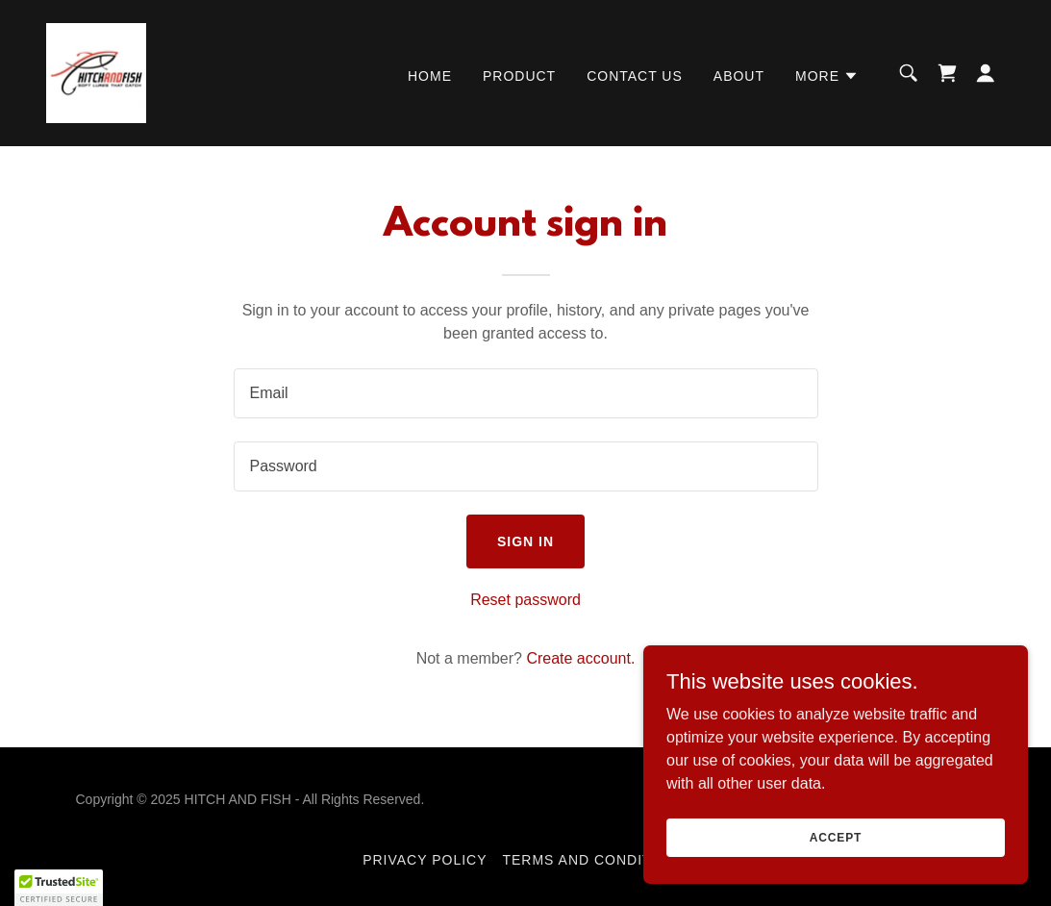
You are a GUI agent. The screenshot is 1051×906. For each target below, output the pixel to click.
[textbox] (526, 393)
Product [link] (519, 76)
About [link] (738, 76)
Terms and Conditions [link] (595, 860)
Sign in (525, 541)
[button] (827, 76)
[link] (96, 71)
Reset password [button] (525, 599)
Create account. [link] (580, 658)
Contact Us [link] (635, 76)
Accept (836, 836)
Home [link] (430, 76)
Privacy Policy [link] (425, 860)
